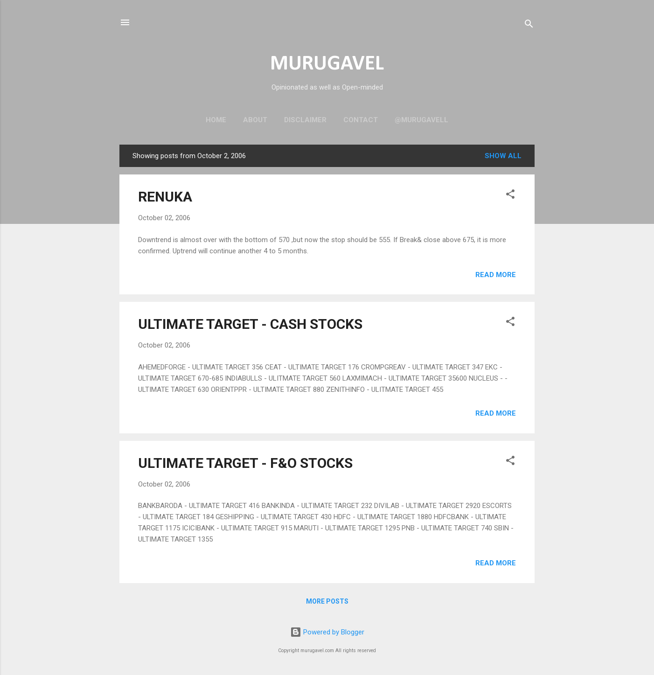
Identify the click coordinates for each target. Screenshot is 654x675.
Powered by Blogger (327, 632)
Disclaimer (305, 120)
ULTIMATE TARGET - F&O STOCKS (245, 463)
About (255, 120)
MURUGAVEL (327, 64)
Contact (360, 120)
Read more (495, 275)
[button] (510, 195)
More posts (327, 601)
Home (216, 120)
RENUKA (165, 196)
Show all (503, 156)
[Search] (529, 25)
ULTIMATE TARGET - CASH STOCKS (250, 324)
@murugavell (421, 120)
